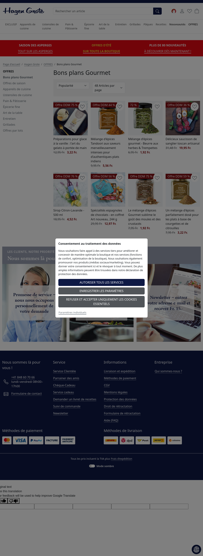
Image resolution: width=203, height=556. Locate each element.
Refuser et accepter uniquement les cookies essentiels (101, 301)
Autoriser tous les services (102, 282)
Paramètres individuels (72, 312)
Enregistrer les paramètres (101, 291)
